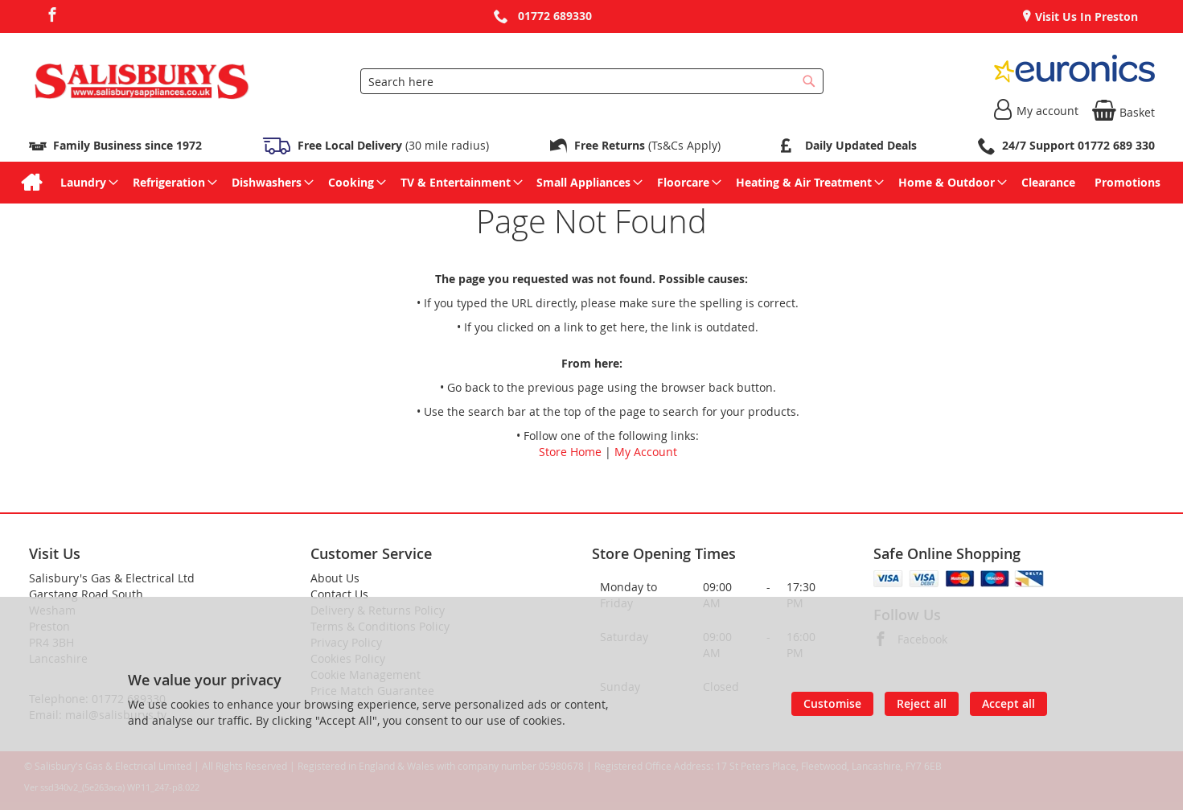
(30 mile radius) (391, 145)
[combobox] (592, 81)
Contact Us (339, 594)
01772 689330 (555, 15)
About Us (334, 578)
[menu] (592, 182)
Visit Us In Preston (1085, 16)
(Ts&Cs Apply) (647, 145)
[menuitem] (32, 182)
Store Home (570, 451)
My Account (645, 451)
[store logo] (141, 81)
